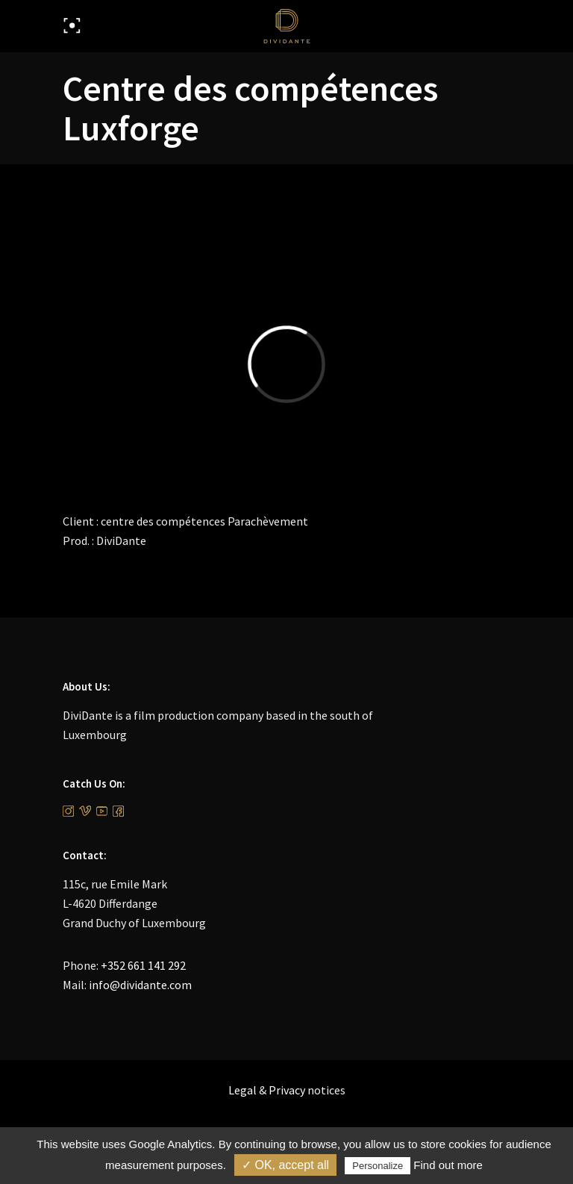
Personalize (377, 1165)
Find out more (448, 1165)
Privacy (287, 1089)
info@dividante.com (140, 984)
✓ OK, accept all (285, 1165)
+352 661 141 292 (143, 965)
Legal (242, 1089)
